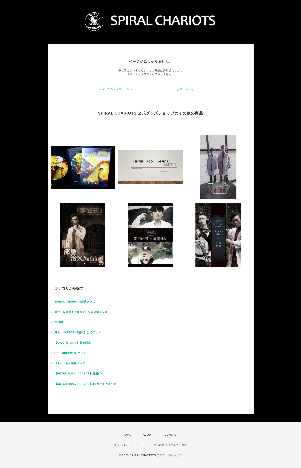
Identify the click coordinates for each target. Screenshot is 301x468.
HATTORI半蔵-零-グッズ (70, 353)
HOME (127, 434)
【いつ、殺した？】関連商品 (72, 342)
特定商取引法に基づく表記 (170, 445)
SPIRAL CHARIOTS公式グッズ (74, 301)
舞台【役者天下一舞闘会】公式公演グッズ (80, 311)
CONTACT (171, 434)
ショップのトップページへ (115, 89)
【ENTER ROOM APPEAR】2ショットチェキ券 (85, 383)
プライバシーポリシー (128, 445)
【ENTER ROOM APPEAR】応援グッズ (80, 373)
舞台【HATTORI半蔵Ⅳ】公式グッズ (77, 332)
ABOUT (148, 434)
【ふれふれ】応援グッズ (69, 363)
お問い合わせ (185, 89)
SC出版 (59, 322)
